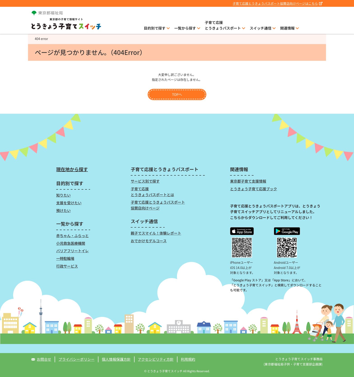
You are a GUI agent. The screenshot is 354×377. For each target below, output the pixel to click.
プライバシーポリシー (76, 359)
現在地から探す (72, 169)
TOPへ (177, 94)
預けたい (63, 210)
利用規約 (188, 359)
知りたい (63, 195)
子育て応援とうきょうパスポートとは (152, 191)
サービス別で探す (145, 181)
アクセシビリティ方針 (156, 359)
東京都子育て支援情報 (248, 181)
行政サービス (67, 266)
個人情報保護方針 (116, 359)
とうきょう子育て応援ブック (253, 188)
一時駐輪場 (65, 258)
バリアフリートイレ (72, 250)
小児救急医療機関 (70, 243)
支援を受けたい (69, 202)
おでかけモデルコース (149, 240)
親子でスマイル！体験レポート (156, 233)
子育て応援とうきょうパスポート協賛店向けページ (158, 205)
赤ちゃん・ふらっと (72, 235)
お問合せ (44, 359)
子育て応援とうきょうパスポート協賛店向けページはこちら (278, 3)
